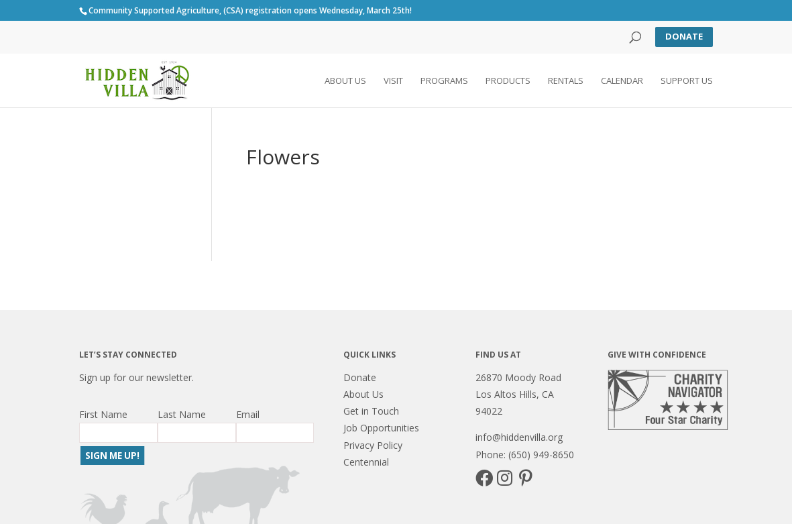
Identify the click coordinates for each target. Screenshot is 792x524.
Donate (684, 36)
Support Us (687, 81)
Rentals (565, 81)
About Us (345, 81)
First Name (103, 414)
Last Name (182, 414)
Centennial (366, 462)
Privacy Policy (372, 445)
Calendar (622, 81)
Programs (444, 81)
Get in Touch (371, 411)
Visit (393, 81)
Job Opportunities (381, 427)
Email (248, 414)
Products (508, 81)
